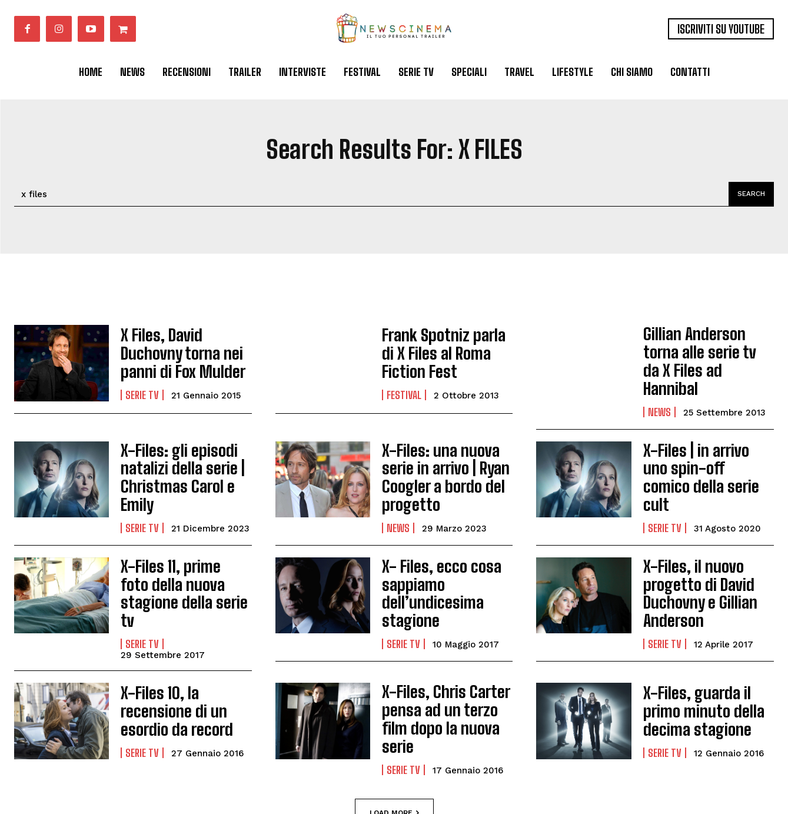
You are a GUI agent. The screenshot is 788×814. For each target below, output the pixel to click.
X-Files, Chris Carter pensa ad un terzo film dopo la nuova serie (444, 664)
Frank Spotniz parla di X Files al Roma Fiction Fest (447, 353)
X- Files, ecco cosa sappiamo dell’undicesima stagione (433, 561)
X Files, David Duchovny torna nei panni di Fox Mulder (184, 353)
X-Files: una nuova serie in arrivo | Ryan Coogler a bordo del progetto (437, 456)
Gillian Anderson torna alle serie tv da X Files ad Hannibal (703, 353)
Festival (404, 391)
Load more (394, 750)
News (659, 391)
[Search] (749, 194)
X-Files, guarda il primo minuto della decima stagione (707, 664)
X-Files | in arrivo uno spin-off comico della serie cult (702, 453)
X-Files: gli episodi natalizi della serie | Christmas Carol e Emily (174, 456)
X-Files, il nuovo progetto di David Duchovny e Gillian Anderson (692, 561)
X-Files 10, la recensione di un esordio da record (186, 664)
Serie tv (142, 391)
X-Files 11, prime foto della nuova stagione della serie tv (179, 554)
